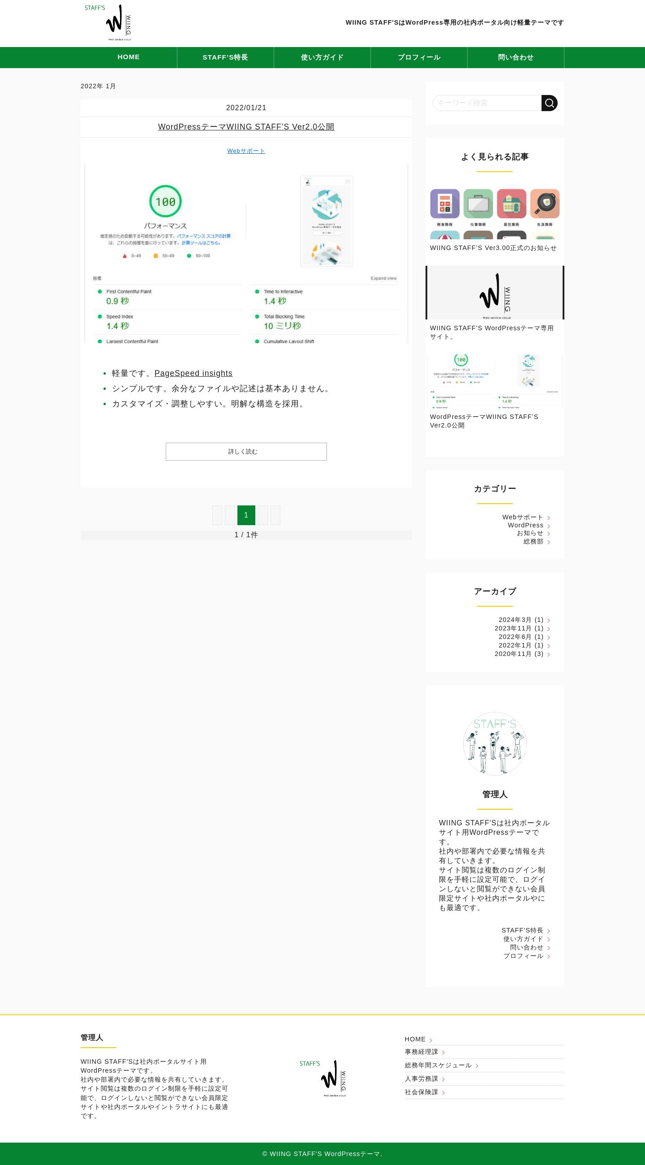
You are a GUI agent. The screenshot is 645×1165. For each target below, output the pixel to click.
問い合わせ (516, 57)
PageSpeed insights (194, 373)
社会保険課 (422, 1092)
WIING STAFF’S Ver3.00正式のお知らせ (493, 247)
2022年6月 (515, 636)
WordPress (526, 525)
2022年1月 (515, 645)
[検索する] (550, 103)
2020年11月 (513, 653)
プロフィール (419, 57)
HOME (128, 56)
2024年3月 (515, 619)
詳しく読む (243, 451)
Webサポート (246, 150)
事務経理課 (422, 1051)
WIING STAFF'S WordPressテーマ (325, 1153)
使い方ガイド (322, 57)
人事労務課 (422, 1078)
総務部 (534, 541)
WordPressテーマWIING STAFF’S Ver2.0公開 (246, 126)
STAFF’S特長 (226, 57)
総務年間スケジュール (438, 1065)
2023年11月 (513, 628)
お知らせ (530, 532)
